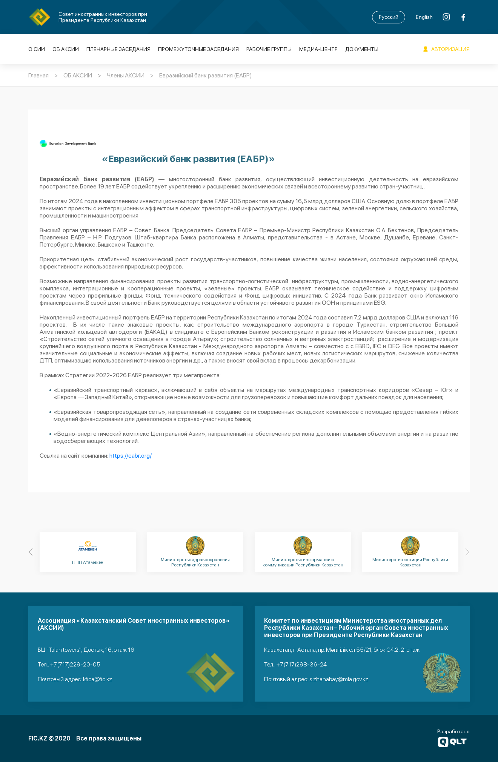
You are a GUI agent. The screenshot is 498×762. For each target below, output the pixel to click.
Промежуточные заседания (198, 49)
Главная (38, 75)
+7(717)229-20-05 (75, 664)
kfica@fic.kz (97, 679)
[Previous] (30, 552)
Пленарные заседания (118, 49)
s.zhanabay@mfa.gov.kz (338, 679)
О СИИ (36, 49)
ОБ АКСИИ (65, 49)
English (424, 17)
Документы (361, 49)
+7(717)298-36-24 (302, 664)
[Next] (467, 552)
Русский (388, 17)
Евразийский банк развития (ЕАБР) (205, 75)
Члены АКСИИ (125, 75)
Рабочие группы (269, 49)
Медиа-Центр (318, 49)
